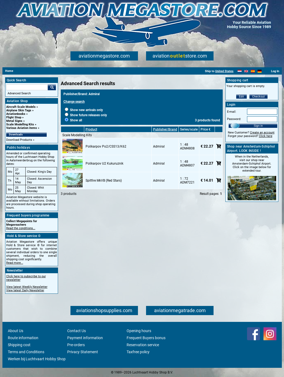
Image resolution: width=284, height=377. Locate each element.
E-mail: (231, 112)
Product (91, 129)
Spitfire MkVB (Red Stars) (104, 180)
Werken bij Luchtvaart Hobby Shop (37, 359)
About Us (15, 331)
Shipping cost (19, 345)
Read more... (14, 263)
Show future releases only (86, 115)
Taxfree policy (138, 352)
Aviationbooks (15, 114)
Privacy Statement (82, 352)
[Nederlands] (240, 71)
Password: (234, 119)
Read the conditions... (20, 228)
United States (224, 71)
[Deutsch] (260, 71)
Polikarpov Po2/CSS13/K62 (106, 146)
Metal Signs (14, 121)
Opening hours (139, 331)
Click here (265, 136)
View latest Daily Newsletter (25, 290)
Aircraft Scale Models (21, 107)
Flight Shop (13, 117)
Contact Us (76, 331)
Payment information (85, 338)
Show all (73, 120)
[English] (246, 71)
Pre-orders (76, 345)
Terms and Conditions (26, 352)
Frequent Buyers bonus (146, 338)
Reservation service (143, 345)
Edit (241, 96)
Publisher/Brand (165, 129)
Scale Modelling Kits (20, 124)
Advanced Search (19, 93)
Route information (23, 338)
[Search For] (27, 87)
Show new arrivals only (84, 110)
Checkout (258, 96)
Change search (74, 102)
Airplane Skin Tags (18, 110)
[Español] (253, 71)
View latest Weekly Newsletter (27, 287)
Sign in (258, 125)
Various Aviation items (21, 128)
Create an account (262, 132)
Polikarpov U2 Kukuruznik (104, 163)
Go (52, 87)
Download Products (19, 140)
